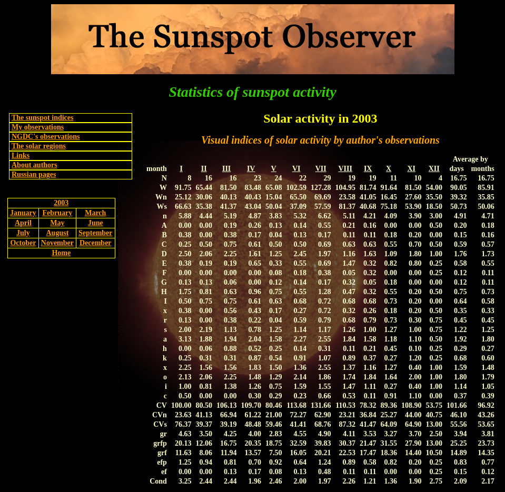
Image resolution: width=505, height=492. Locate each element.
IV (251, 169)
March (95, 213)
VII (320, 169)
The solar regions (39, 146)
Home (61, 253)
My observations (38, 127)
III (226, 169)
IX (368, 169)
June (95, 223)
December (96, 243)
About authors (34, 165)
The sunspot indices (42, 118)
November (57, 243)
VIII (345, 169)
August (57, 233)
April (23, 223)
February (58, 213)
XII (434, 169)
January (23, 213)
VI (296, 169)
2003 (61, 203)
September (95, 233)
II (204, 169)
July (23, 233)
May (57, 223)
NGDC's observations (46, 136)
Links (20, 155)
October (23, 243)
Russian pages (34, 174)
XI (411, 169)
